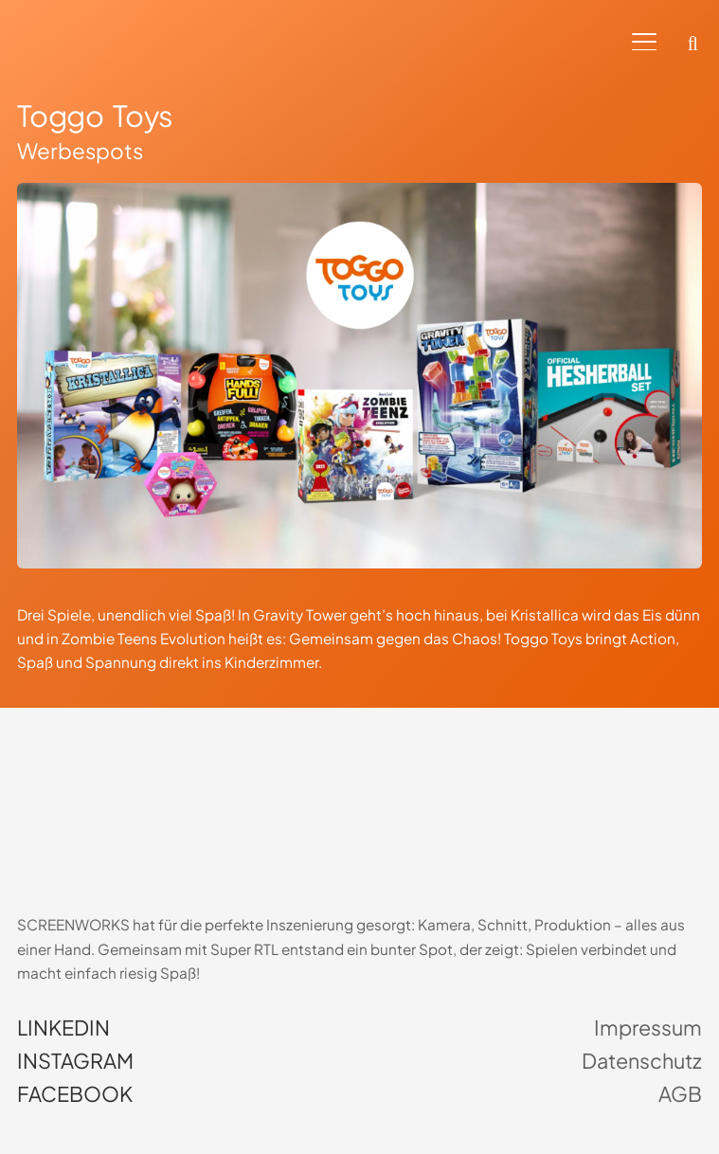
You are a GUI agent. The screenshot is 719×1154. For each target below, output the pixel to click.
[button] (644, 42)
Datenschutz (642, 1061)
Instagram (75, 1061)
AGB (680, 1094)
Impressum (648, 1028)
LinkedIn (63, 1028)
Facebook (75, 1094)
